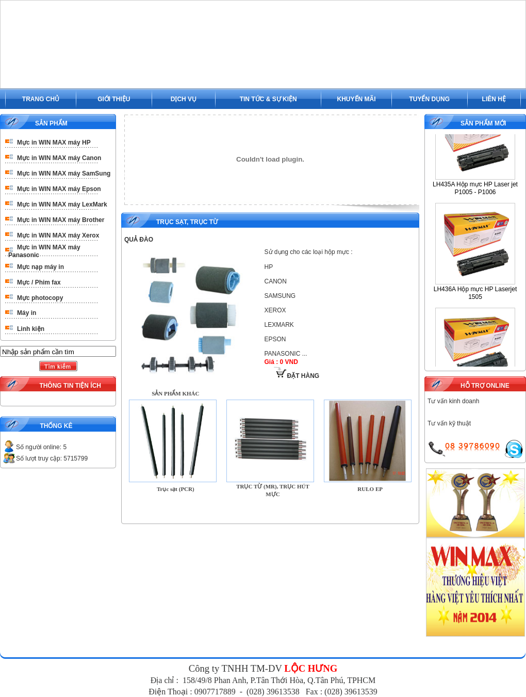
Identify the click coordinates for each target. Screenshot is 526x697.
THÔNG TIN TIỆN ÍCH (70, 385)
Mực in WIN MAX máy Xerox (58, 235)
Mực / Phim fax (39, 282)
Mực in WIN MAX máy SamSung (63, 173)
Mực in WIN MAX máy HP (54, 142)
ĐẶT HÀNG (296, 375)
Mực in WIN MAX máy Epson (59, 189)
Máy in (26, 312)
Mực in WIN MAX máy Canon (59, 158)
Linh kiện (30, 328)
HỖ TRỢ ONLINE (485, 385)
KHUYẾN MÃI (356, 99)
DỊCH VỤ (183, 99)
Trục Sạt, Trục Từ (187, 222)
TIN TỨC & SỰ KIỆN (268, 99)
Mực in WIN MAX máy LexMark (62, 204)
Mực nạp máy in (40, 267)
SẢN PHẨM (51, 123)
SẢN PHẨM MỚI (483, 123)
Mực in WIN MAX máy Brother (60, 220)
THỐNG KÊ (56, 426)
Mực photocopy (40, 298)
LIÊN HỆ (494, 99)
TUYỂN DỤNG (429, 99)
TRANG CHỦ (40, 99)
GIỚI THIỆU (113, 99)
